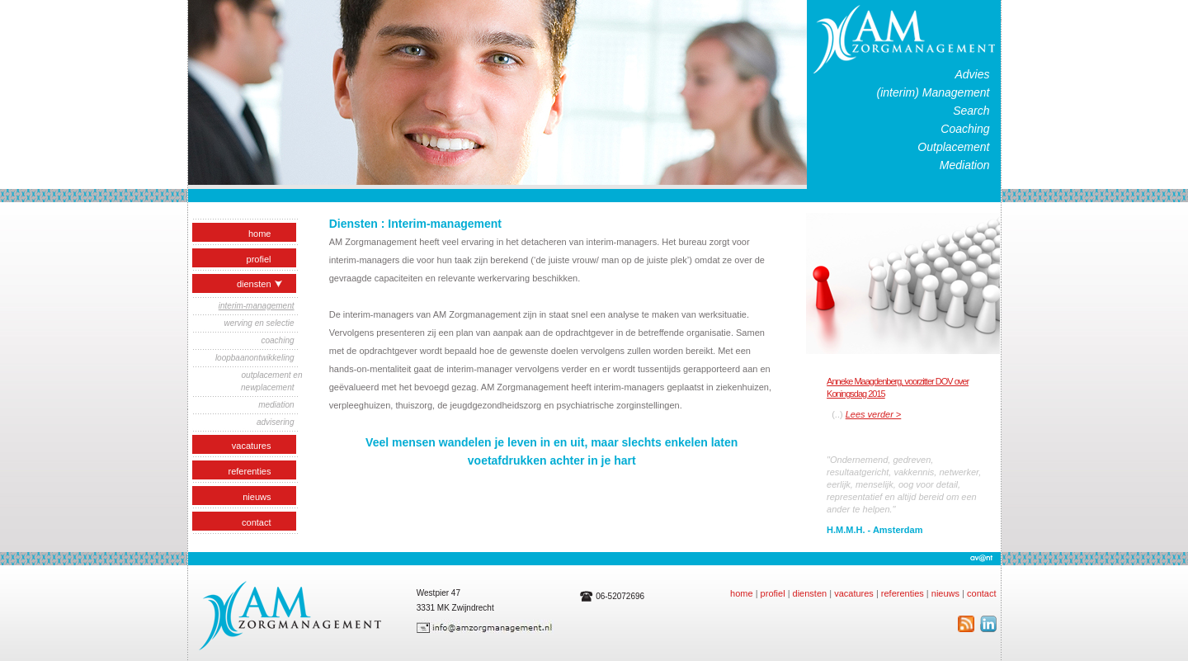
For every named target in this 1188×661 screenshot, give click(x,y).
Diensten (261, 284)
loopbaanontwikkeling (255, 357)
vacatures (251, 446)
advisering (276, 422)
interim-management (257, 305)
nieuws (257, 497)
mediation (276, 404)
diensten (810, 593)
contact (256, 522)
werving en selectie (259, 323)
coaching (277, 340)
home (259, 233)
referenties (250, 471)
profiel (259, 259)
